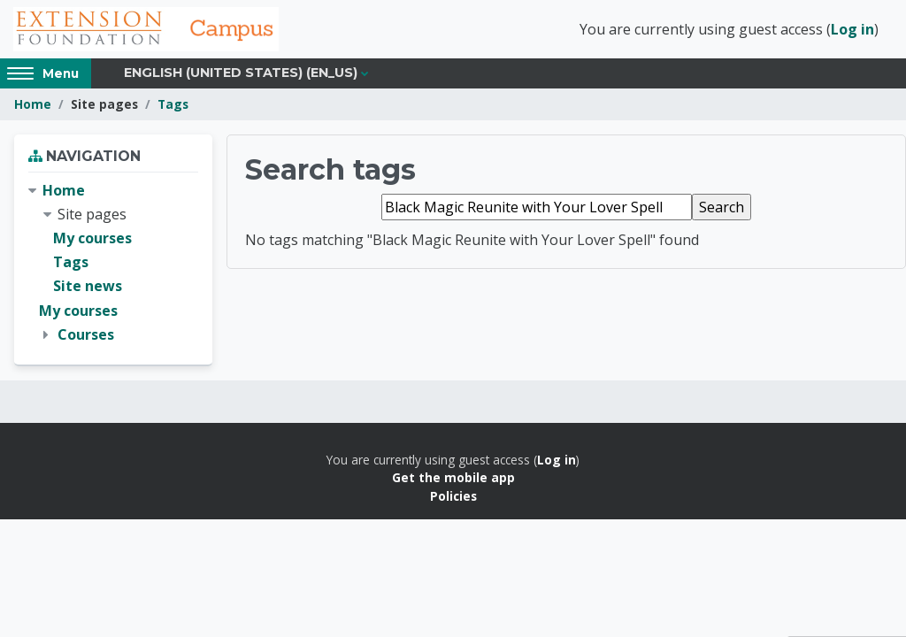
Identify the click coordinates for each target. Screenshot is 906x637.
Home (32, 104)
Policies (453, 495)
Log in (852, 29)
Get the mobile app (453, 477)
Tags (172, 104)
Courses (86, 334)
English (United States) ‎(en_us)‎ (240, 73)
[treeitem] (113, 262)
